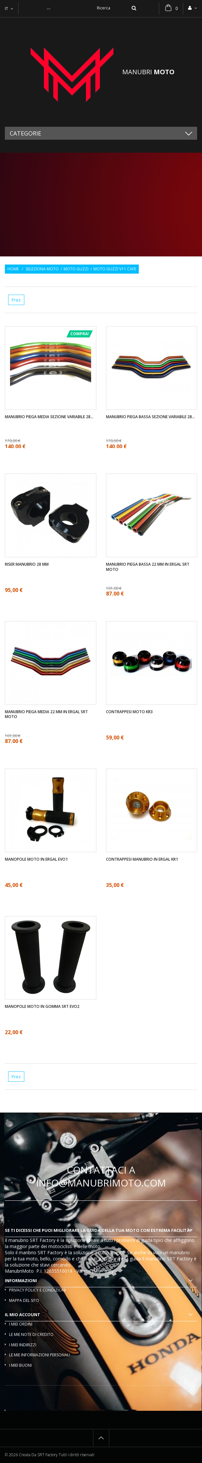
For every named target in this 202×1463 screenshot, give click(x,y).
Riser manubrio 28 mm (27, 564)
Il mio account (22, 1314)
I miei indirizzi (22, 1345)
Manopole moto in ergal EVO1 (36, 859)
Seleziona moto (42, 269)
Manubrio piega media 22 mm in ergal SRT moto (46, 714)
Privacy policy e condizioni (37, 1290)
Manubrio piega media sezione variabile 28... (49, 416)
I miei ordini (20, 1324)
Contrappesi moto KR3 (129, 711)
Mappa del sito (24, 1300)
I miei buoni (20, 1365)
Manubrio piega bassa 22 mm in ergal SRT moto (147, 567)
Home (13, 269)
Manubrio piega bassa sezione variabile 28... (150, 416)
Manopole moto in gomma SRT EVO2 (42, 1006)
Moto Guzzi (76, 269)
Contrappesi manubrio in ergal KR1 (142, 859)
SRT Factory (180, 1259)
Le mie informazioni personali (39, 1355)
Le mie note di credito (31, 1334)
